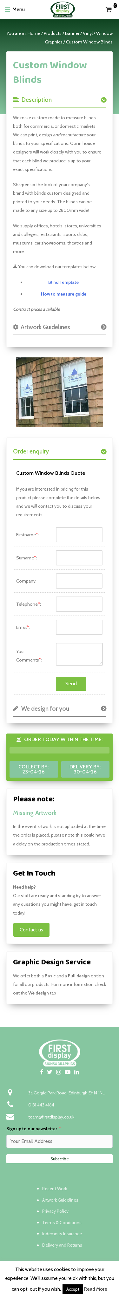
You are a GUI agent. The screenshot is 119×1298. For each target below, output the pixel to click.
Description (32, 99)
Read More (95, 1289)
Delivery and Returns (62, 1245)
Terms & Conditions (62, 1222)
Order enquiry (31, 451)
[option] (59, 392)
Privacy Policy (55, 1211)
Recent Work (54, 1188)
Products (53, 33)
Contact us (31, 930)
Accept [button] (72, 1289)
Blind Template (63, 282)
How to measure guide (63, 294)
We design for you (41, 708)
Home (34, 33)
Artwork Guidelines (41, 327)
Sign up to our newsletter (31, 1129)
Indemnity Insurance (62, 1233)
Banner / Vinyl (79, 33)
